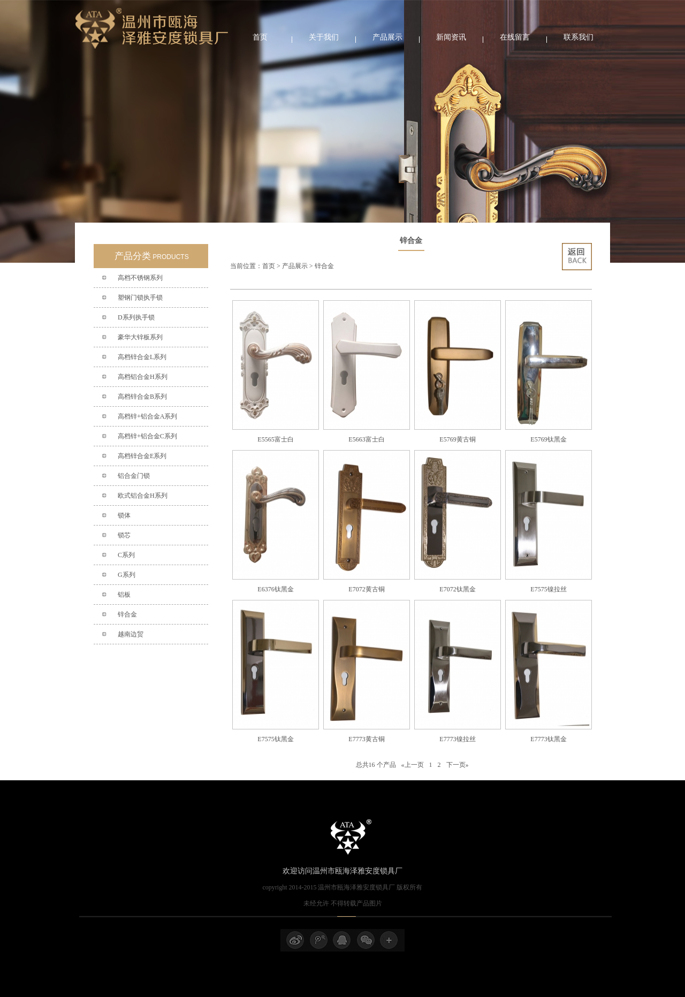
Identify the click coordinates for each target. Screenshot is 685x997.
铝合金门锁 (134, 476)
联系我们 (578, 37)
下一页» (457, 764)
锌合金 (127, 614)
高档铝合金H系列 (143, 376)
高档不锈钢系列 (140, 277)
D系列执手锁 (136, 317)
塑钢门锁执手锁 (140, 297)
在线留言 (515, 37)
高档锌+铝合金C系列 (147, 436)
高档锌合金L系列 (142, 357)
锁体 (124, 515)
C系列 (126, 555)
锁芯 (124, 535)
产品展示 (387, 37)
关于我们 (324, 37)
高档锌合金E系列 (142, 456)
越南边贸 (130, 634)
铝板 (124, 594)
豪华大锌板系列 (140, 337)
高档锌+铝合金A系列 (147, 416)
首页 (260, 37)
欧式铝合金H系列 (143, 495)
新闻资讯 (451, 37)
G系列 (126, 575)
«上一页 (412, 764)
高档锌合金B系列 (142, 396)
